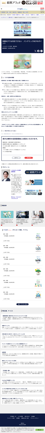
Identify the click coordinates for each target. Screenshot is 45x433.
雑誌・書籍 (22, 237)
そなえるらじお (14, 198)
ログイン (42, 9)
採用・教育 (9, 12)
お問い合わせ (27, 416)
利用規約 (18, 418)
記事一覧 (11, 17)
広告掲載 (33, 416)
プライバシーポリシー (35, 418)
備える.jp (13, 197)
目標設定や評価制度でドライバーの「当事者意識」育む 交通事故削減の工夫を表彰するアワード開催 (22, 221)
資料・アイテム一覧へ (23, 304)
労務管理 (3, 12)
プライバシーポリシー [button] (17, 431)
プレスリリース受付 (11, 418)
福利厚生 (14, 12)
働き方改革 (25, 12)
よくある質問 (20, 416)
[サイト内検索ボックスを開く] (43, 12)
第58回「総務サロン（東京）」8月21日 (20, 14)
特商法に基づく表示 (25, 418)
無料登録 (42, 8)
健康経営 (20, 12)
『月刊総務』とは (13, 416)
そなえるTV (18, 197)
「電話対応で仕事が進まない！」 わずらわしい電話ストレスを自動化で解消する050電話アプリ (37, 221)
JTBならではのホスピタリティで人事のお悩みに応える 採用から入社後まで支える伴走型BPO (7, 221)
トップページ (4, 17)
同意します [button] (39, 429)
